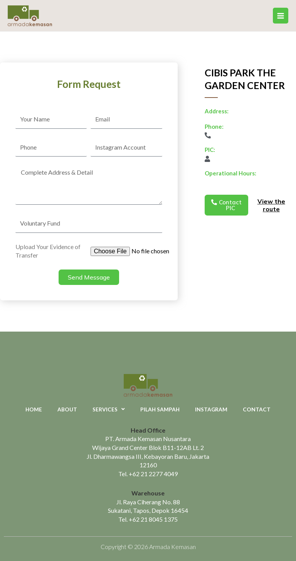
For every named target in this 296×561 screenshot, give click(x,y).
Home (33, 409)
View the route (271, 205)
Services (108, 409)
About (67, 409)
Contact (257, 409)
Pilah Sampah (160, 409)
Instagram (211, 409)
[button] (227, 205)
